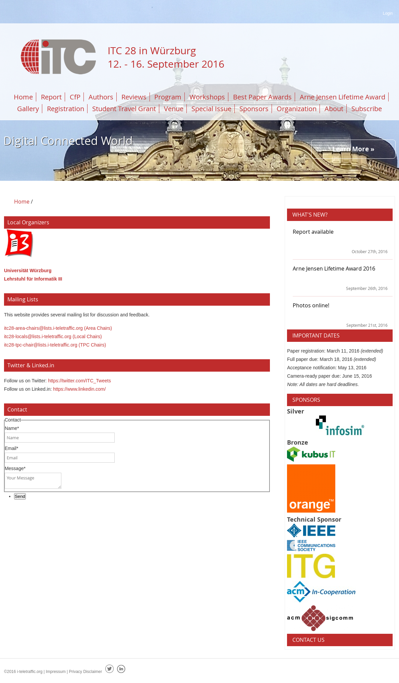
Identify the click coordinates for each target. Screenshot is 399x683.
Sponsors (254, 108)
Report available (313, 231)
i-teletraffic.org (30, 671)
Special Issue (211, 108)
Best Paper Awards (262, 96)
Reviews (134, 96)
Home (23, 96)
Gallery (28, 108)
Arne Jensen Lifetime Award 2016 (334, 268)
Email (11, 448)
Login (388, 13)
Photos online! (311, 305)
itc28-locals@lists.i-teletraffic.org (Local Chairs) (53, 336)
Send (20, 496)
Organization (297, 108)
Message (15, 468)
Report (51, 96)
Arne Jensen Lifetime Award (342, 96)
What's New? (310, 214)
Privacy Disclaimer (85, 671)
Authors (101, 96)
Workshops (207, 96)
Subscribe (366, 108)
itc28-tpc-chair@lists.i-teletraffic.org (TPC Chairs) (55, 345)
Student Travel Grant (124, 108)
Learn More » (353, 149)
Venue (173, 108)
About (334, 108)
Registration (65, 108)
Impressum (55, 671)
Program (167, 96)
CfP (75, 96)
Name (12, 428)
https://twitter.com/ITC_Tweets (79, 380)
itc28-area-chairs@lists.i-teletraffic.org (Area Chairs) (58, 328)
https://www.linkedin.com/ (79, 389)
